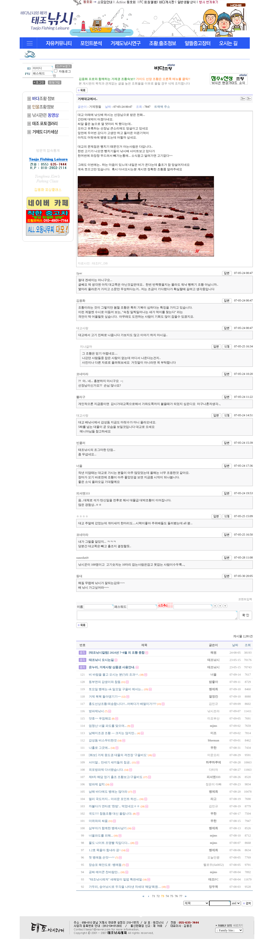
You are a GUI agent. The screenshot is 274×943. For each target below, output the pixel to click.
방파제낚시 (96, 711)
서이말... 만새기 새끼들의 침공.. (110, 762)
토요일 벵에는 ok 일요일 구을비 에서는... (116, 689)
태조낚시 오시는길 (101, 660)
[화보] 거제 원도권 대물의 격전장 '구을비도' (118, 755)
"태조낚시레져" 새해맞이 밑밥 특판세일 (115, 879)
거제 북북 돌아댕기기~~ (105, 696)
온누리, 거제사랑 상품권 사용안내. (112, 667)
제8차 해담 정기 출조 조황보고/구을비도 (116, 777)
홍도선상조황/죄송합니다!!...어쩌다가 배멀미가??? (122, 704)
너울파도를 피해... (101, 835)
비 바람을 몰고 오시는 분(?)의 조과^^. (114, 674)
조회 (248, 645)
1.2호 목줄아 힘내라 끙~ (105, 850)
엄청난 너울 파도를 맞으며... (108, 726)
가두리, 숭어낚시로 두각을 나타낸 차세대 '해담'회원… (125, 887)
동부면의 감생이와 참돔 (105, 682)
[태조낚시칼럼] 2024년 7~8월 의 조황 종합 (117, 652)
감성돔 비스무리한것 (103, 740)
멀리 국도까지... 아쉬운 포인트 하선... (114, 799)
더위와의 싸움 (98, 821)
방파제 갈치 (97, 784)
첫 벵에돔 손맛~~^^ (102, 857)
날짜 (235, 645)
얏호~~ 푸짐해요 (100, 718)
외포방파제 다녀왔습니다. (106, 769)
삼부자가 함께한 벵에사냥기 (108, 828)
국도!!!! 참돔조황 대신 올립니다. (110, 813)
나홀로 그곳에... (99, 748)
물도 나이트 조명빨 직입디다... (109, 843)
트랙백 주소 (162, 106)
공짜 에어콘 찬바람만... (104, 872)
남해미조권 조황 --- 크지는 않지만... (112, 733)
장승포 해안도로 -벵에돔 (105, 865)
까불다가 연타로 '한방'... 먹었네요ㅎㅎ (114, 806)
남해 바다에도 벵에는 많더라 (108, 791)
